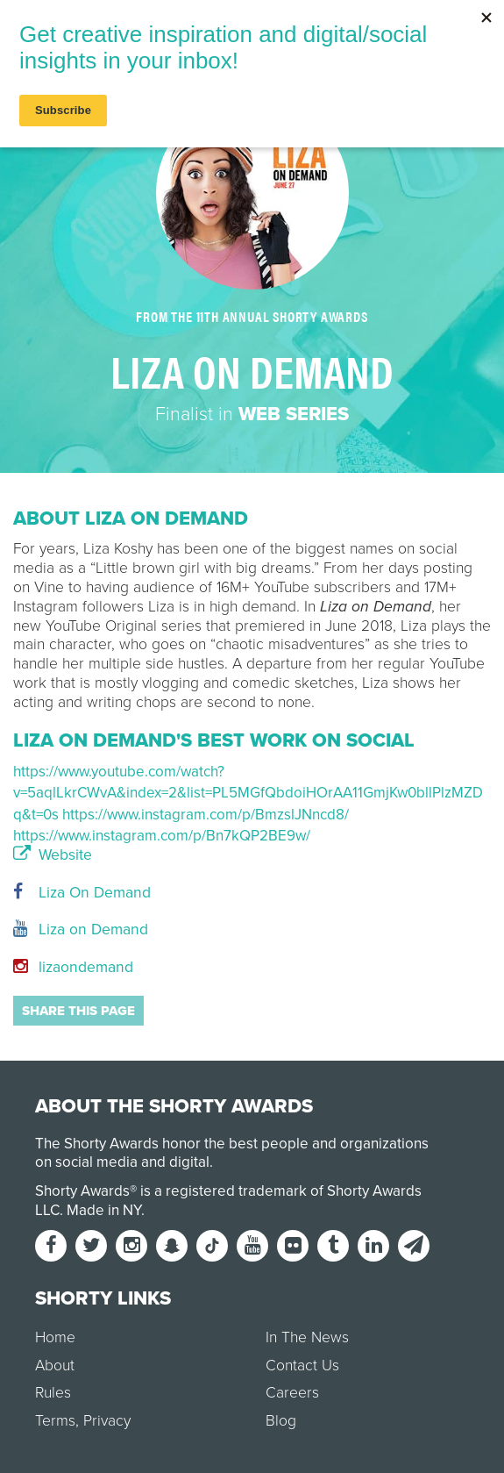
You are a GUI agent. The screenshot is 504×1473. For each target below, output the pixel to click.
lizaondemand (73, 967)
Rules (53, 1393)
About (55, 1365)
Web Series (293, 414)
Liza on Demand (80, 929)
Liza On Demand (82, 892)
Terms (55, 1421)
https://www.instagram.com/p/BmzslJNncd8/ (205, 814)
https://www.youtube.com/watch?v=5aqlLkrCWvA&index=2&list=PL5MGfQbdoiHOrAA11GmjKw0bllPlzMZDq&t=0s (248, 793)
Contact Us (302, 1365)
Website (52, 855)
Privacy (107, 1421)
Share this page (78, 1011)
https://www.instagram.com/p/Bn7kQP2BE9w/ (161, 835)
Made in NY (104, 1210)
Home (55, 1337)
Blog (281, 1421)
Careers (292, 1393)
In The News (307, 1337)
